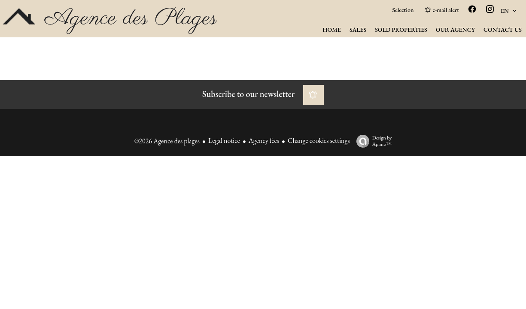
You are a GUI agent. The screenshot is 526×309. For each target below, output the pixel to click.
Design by (372, 141)
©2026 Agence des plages (167, 140)
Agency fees (264, 140)
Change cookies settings (319, 140)
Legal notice (224, 140)
